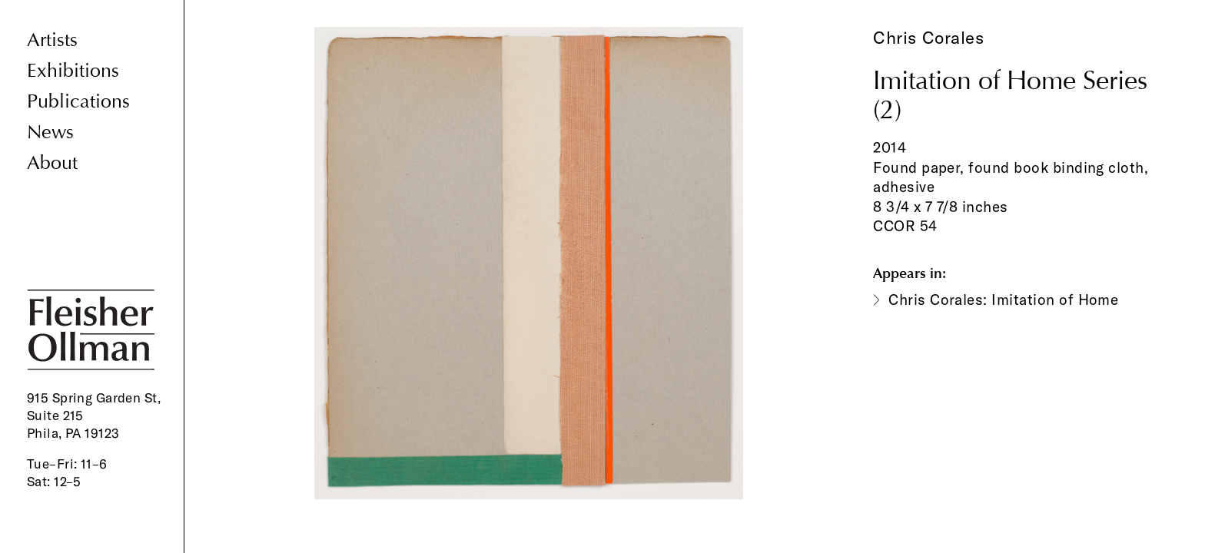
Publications (78, 102)
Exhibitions (73, 71)
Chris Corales (928, 37)
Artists (52, 40)
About (52, 163)
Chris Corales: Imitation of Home (1003, 299)
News (50, 132)
